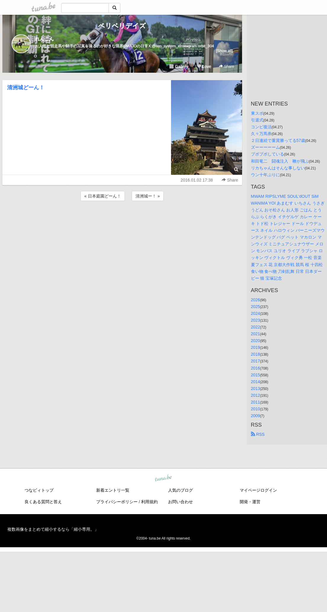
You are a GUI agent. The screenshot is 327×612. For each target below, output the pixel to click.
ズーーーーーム (265, 147)
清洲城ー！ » (148, 196)
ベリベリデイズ (122, 26)
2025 (255, 306)
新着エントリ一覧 (112, 490)
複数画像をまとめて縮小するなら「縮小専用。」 (53, 529)
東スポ (257, 113)
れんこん (44, 38)
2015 (255, 375)
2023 (255, 320)
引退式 (257, 120)
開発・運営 (250, 501)
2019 (255, 347)
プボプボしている (267, 154)
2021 (255, 333)
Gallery (179, 66)
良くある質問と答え (43, 501)
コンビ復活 (261, 126)
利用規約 (149, 501)
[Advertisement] (122, 218)
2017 (255, 361)
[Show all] (224, 50)
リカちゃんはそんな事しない (278, 168)
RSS (258, 434)
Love (204, 66)
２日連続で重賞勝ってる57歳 (278, 140)
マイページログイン (258, 490)
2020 (255, 340)
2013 (255, 388)
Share (226, 66)
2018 (255, 354)
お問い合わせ (180, 501)
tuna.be (163, 478)
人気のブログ (180, 490)
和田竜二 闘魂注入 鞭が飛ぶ (280, 161)
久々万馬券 (261, 133)
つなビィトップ (39, 490)
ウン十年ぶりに (265, 174)
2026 (255, 299)
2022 (255, 327)
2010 (255, 409)
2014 (255, 381)
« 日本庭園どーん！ (102, 196)
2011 (255, 402)
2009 (255, 415)
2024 (255, 313)
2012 (255, 395)
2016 (255, 368)
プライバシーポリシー (117, 501)
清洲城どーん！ (25, 87)
